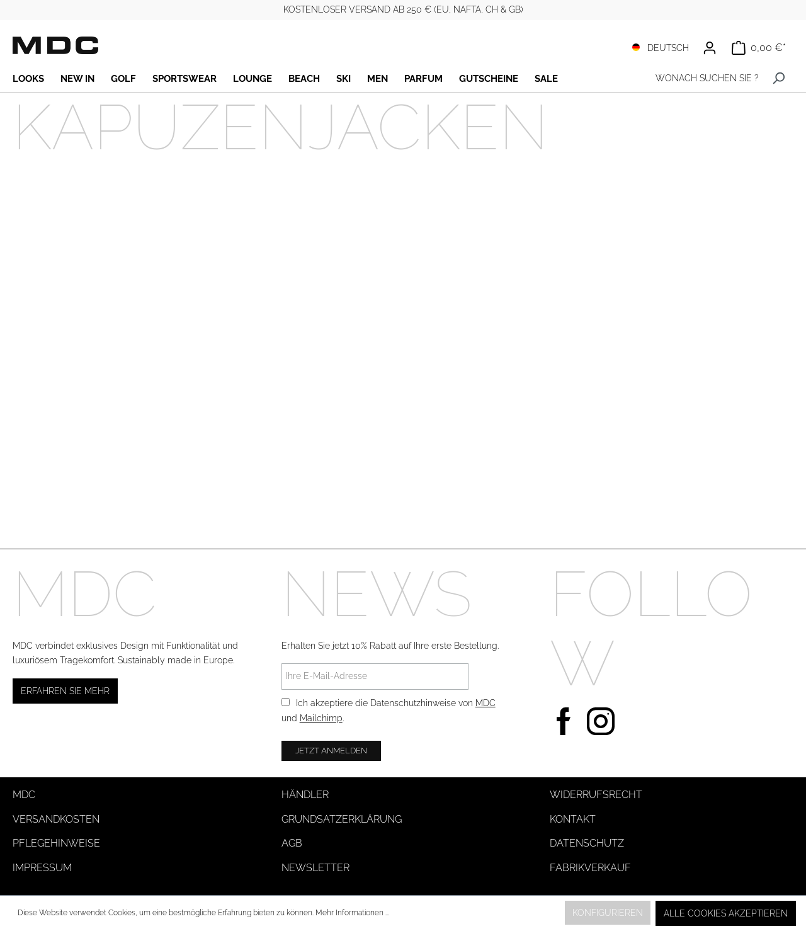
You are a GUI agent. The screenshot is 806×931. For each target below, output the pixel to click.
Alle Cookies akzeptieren (726, 913)
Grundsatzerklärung (341, 819)
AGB (291, 843)
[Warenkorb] (758, 48)
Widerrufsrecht (596, 795)
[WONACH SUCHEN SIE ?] (704, 78)
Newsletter (315, 868)
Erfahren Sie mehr (65, 691)
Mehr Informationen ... (352, 912)
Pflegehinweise (56, 843)
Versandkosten (56, 819)
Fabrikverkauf (590, 868)
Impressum (42, 868)
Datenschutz (587, 843)
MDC (485, 703)
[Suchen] (778, 78)
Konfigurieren (607, 913)
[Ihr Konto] (709, 48)
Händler (305, 795)
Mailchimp (321, 718)
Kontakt (573, 819)
